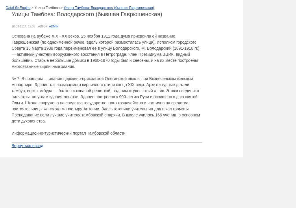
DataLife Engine (18, 8)
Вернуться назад (27, 145)
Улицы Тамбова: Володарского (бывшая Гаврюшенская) (109, 8)
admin (53, 26)
